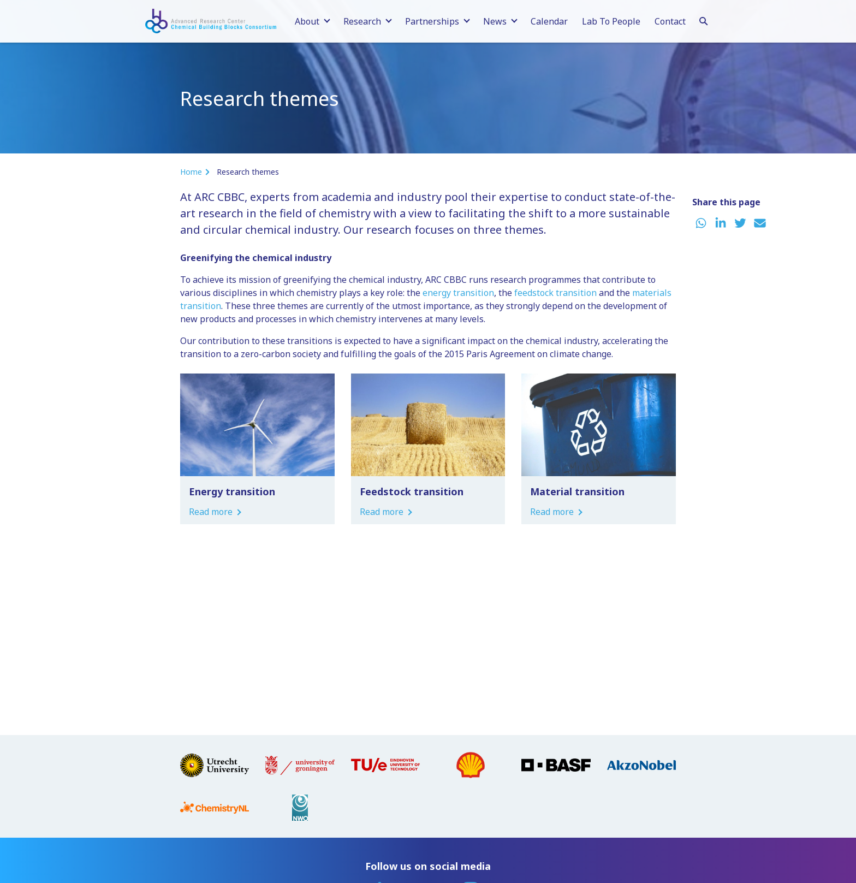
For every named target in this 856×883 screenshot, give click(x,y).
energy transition (458, 293)
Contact (670, 21)
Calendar (549, 21)
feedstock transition (555, 293)
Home (191, 172)
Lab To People (611, 21)
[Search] (704, 20)
